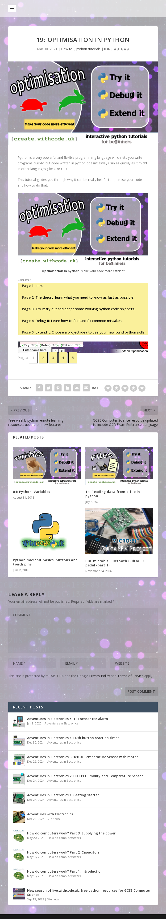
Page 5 (28, 332)
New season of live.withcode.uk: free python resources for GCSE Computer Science (88, 892)
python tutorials (88, 49)
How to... (68, 49)
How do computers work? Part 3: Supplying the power (71, 833)
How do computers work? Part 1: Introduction (65, 871)
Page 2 (28, 297)
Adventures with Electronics (50, 814)
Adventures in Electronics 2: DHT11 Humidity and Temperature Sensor (85, 776)
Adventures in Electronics (61, 723)
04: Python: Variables (31, 491)
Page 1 (28, 285)
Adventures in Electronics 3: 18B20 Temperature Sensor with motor (82, 757)
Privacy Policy (99, 676)
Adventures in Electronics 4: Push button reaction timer (73, 738)
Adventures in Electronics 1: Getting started (63, 795)
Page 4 (28, 320)
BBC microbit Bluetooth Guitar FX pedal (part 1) (115, 563)
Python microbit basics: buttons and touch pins (45, 562)
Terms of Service (130, 676)
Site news (53, 819)
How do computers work (64, 838)
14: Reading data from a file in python (112, 493)
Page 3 (28, 308)
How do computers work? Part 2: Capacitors (63, 852)
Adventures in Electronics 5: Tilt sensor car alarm (67, 718)
